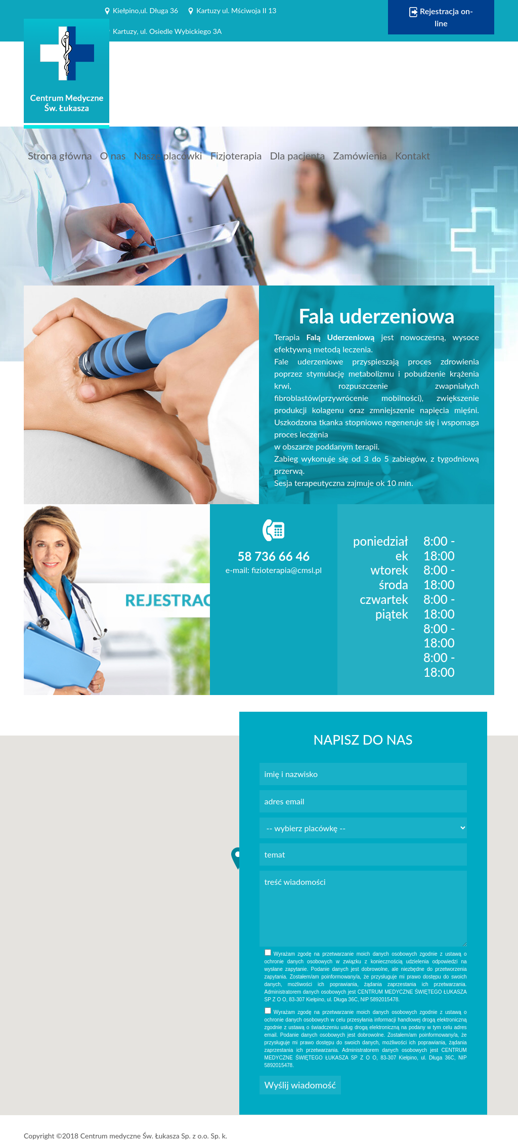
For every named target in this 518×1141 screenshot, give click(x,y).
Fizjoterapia (236, 155)
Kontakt (412, 155)
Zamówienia (360, 155)
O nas (113, 155)
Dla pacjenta (297, 155)
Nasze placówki (168, 155)
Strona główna (60, 155)
